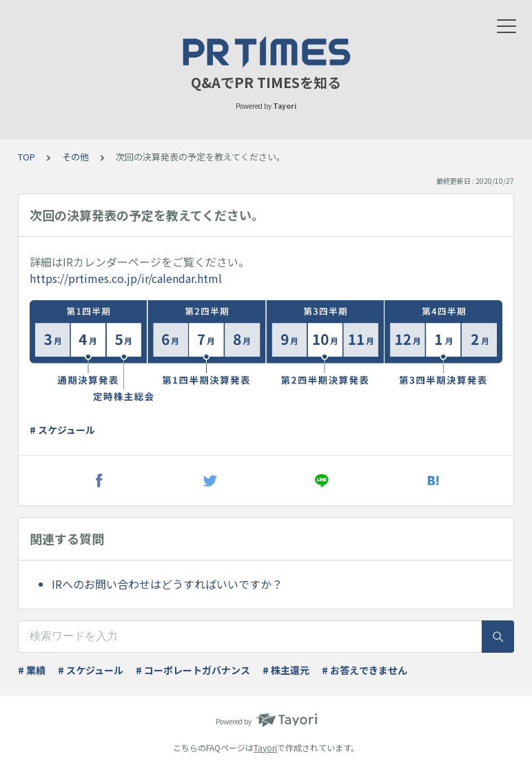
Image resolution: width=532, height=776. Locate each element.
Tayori (265, 747)
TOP (26, 156)
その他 (75, 156)
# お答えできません (364, 670)
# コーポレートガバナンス (193, 670)
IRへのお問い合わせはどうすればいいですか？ (167, 584)
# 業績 (31, 670)
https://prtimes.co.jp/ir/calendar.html (126, 278)
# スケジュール (62, 430)
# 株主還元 (286, 670)
